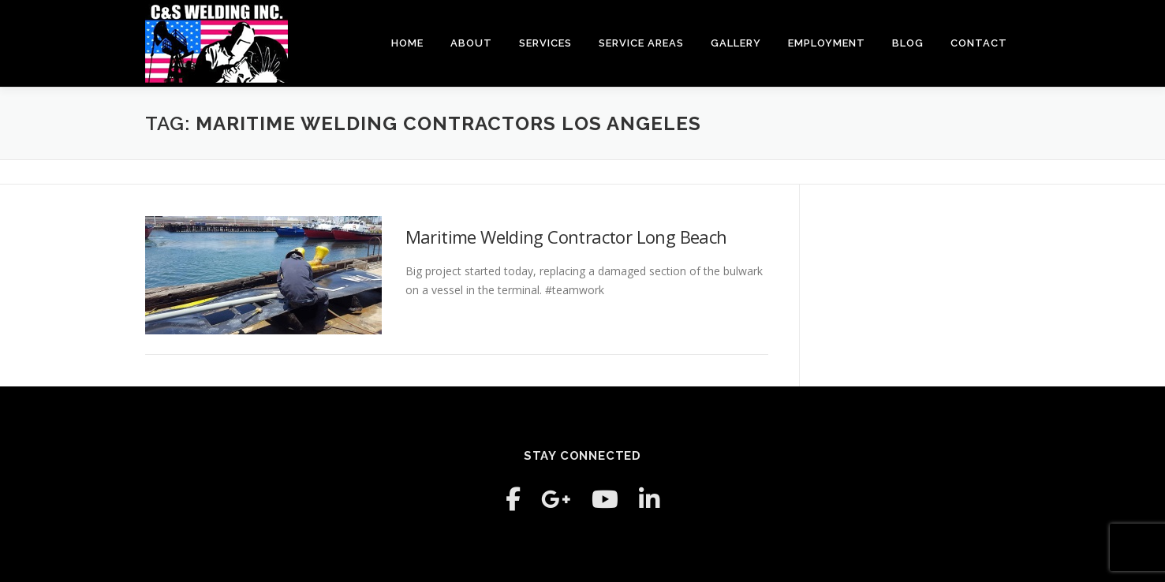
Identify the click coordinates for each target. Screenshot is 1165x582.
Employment (826, 43)
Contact (978, 43)
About (471, 43)
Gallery (736, 43)
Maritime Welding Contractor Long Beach (566, 236)
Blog (908, 43)
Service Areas (641, 43)
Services (545, 43)
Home (407, 43)
